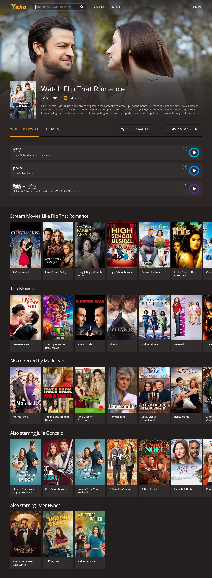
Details (52, 129)
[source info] (184, 149)
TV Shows (99, 7)
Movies (117, 7)
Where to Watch (24, 129)
